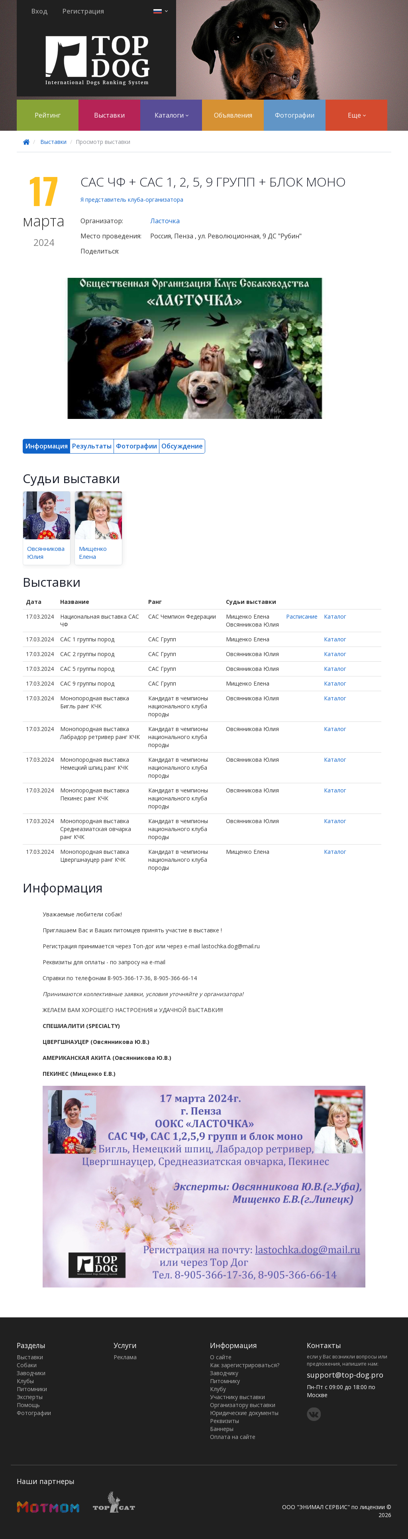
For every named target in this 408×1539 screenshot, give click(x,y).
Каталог (335, 616)
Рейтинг (48, 115)
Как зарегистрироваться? (244, 1365)
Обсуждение (182, 446)
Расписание (302, 616)
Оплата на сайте (232, 1437)
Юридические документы (244, 1413)
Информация (46, 446)
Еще (357, 115)
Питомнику (225, 1381)
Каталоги (171, 115)
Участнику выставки (237, 1397)
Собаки (27, 1365)
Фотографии (294, 115)
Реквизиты (224, 1421)
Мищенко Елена (93, 552)
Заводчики (31, 1373)
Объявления (233, 115)
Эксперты (30, 1397)
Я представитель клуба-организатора (131, 199)
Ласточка (165, 220)
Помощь (28, 1405)
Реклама (125, 1357)
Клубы (25, 1381)
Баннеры (221, 1429)
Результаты (92, 446)
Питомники (32, 1389)
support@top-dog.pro (345, 1375)
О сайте (220, 1357)
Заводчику (224, 1373)
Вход (39, 11)
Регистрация (83, 11)
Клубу (218, 1389)
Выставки (109, 115)
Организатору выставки (242, 1405)
